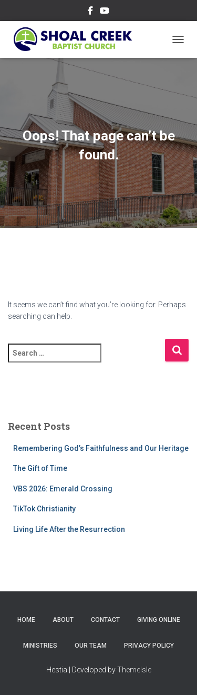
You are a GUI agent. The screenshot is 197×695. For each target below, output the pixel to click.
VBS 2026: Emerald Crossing (62, 489)
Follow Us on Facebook (90, 12)
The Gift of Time (40, 468)
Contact (105, 619)
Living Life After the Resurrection (69, 529)
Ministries (40, 645)
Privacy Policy (149, 645)
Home (26, 619)
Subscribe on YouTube (104, 12)
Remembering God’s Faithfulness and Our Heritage (101, 448)
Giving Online (158, 619)
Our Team (91, 645)
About (63, 619)
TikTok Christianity (44, 509)
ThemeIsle (134, 670)
